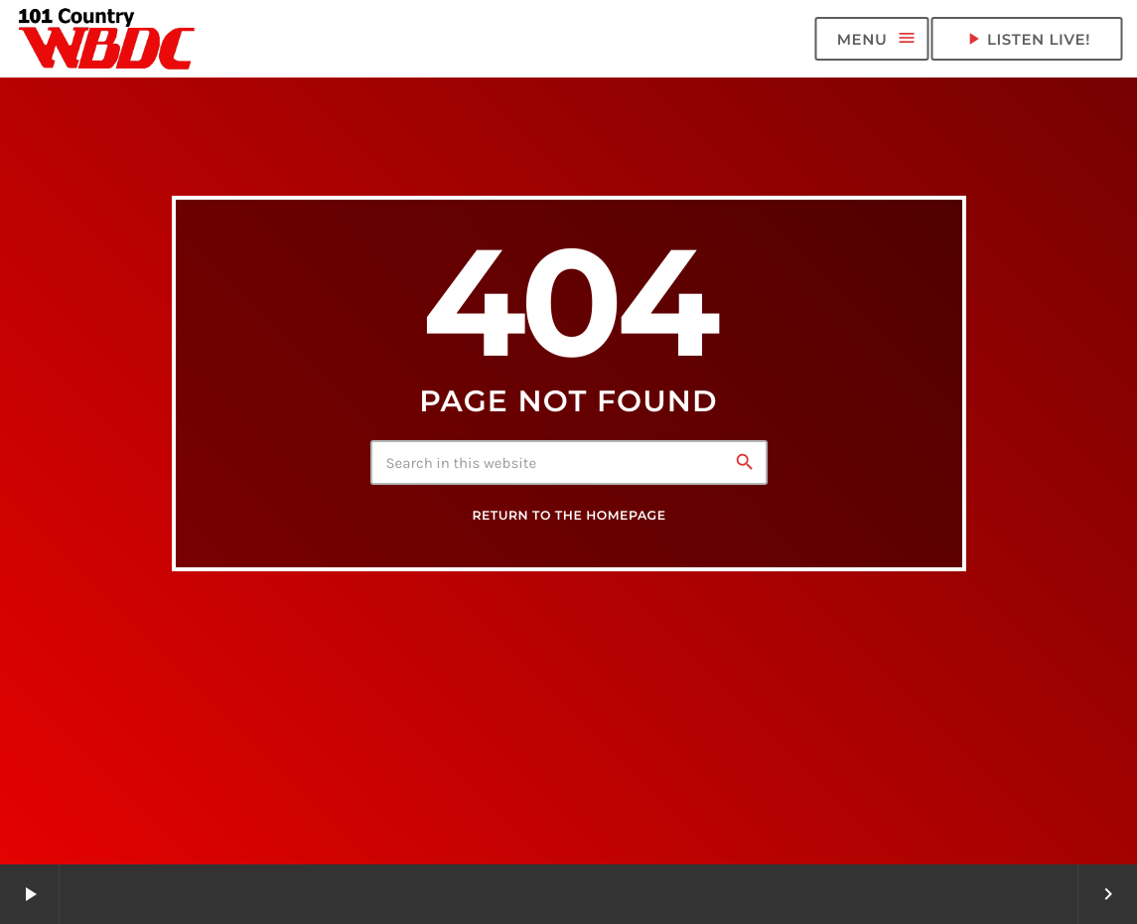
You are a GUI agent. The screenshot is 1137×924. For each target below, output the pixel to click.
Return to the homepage (568, 516)
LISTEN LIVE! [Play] (1026, 39)
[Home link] (107, 39)
